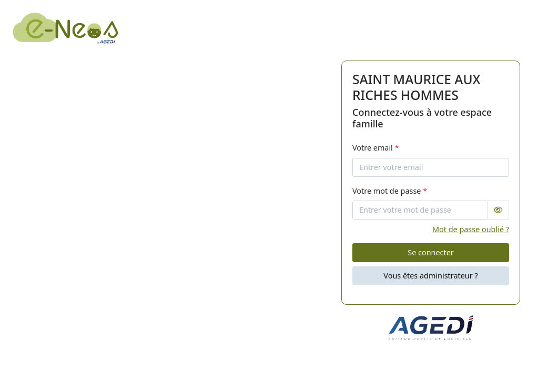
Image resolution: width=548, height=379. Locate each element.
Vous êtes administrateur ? (430, 276)
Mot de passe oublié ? (470, 229)
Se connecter (430, 252)
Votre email (375, 148)
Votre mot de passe (389, 191)
